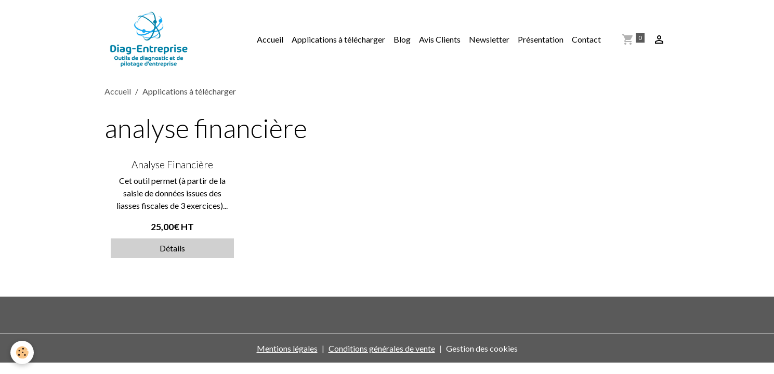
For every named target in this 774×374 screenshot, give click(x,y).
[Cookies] (22, 352)
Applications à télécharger (338, 39)
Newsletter (489, 39)
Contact (586, 39)
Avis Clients (440, 39)
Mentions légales (287, 348)
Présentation (540, 39)
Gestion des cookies (482, 348)
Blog (402, 39)
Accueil (270, 39)
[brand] (150, 39)
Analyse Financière (172, 164)
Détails (172, 248)
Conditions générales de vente (382, 348)
